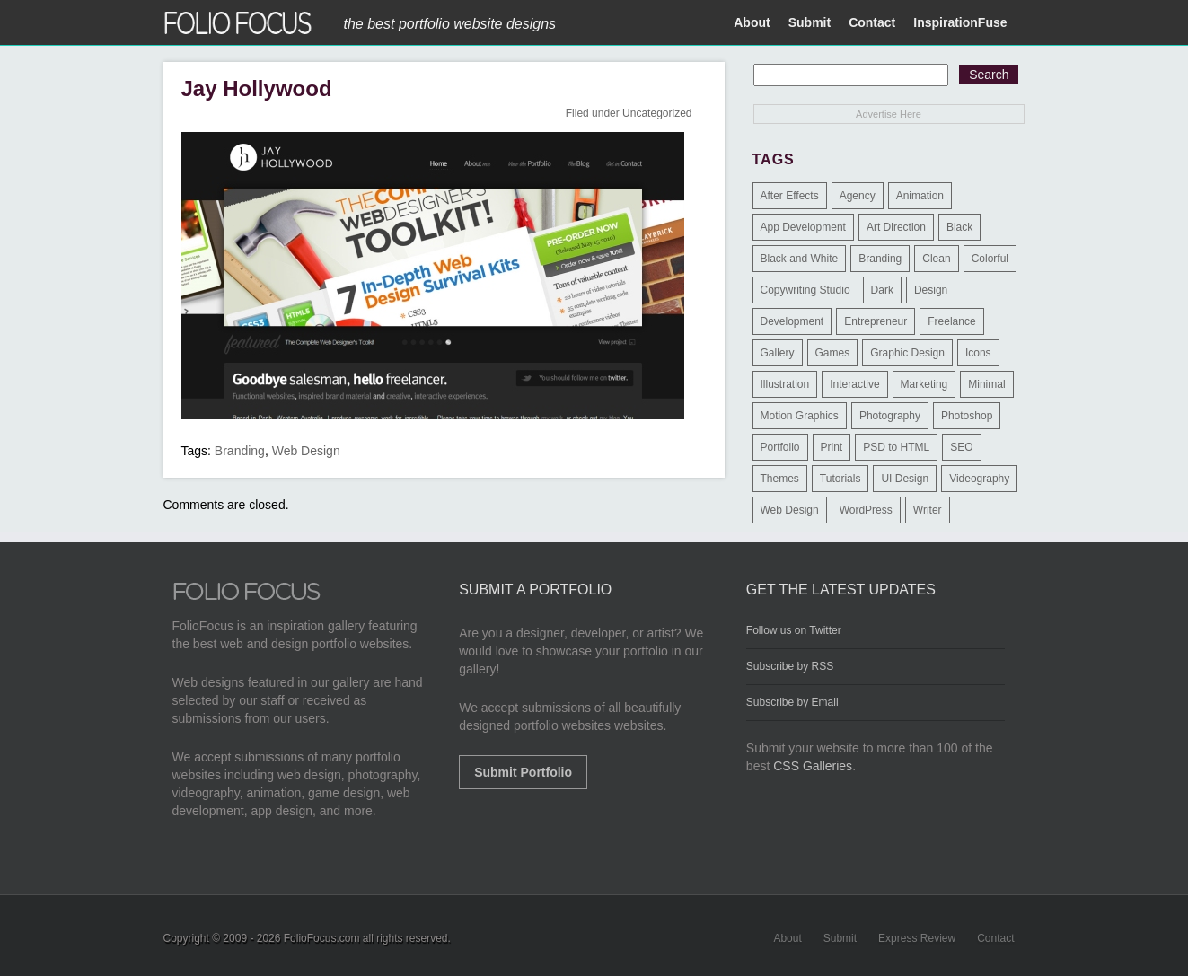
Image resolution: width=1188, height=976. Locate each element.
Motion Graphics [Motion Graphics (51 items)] (800, 415)
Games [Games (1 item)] (832, 353)
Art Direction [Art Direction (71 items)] (896, 227)
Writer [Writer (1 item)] (927, 510)
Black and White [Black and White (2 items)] (800, 258)
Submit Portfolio (523, 772)
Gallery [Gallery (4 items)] (778, 353)
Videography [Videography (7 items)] (979, 478)
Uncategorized (656, 113)
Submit (809, 22)
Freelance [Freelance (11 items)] (951, 321)
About (752, 22)
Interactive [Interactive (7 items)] (854, 384)
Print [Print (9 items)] (832, 447)
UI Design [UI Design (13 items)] (904, 478)
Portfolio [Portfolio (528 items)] (780, 447)
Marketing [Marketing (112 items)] (924, 384)
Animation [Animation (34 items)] (920, 195)
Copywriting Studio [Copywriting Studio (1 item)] (805, 290)
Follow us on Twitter (793, 630)
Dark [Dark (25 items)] (882, 290)
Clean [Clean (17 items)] (936, 258)
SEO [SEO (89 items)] (961, 447)
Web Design (306, 451)
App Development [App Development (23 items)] (803, 227)
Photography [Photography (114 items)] (889, 415)
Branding (240, 451)
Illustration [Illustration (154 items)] (785, 384)
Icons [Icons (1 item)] (978, 353)
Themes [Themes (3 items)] (780, 478)
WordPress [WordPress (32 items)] (866, 510)
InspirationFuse (960, 22)
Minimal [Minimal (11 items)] (986, 384)
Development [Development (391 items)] (792, 321)
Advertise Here (888, 114)
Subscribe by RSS (789, 666)
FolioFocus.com (322, 938)
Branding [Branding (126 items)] (880, 258)
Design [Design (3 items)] (930, 290)
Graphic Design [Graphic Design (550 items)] (907, 353)
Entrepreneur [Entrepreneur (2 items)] (875, 321)
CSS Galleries (812, 766)
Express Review (916, 938)
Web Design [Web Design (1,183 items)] (790, 510)
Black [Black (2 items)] (959, 227)
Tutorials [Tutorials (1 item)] (840, 478)
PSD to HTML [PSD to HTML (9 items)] (896, 447)
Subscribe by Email (792, 702)
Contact (872, 22)
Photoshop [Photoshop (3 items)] (966, 415)
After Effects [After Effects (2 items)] (790, 195)
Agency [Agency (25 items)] (858, 195)
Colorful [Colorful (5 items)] (990, 258)
